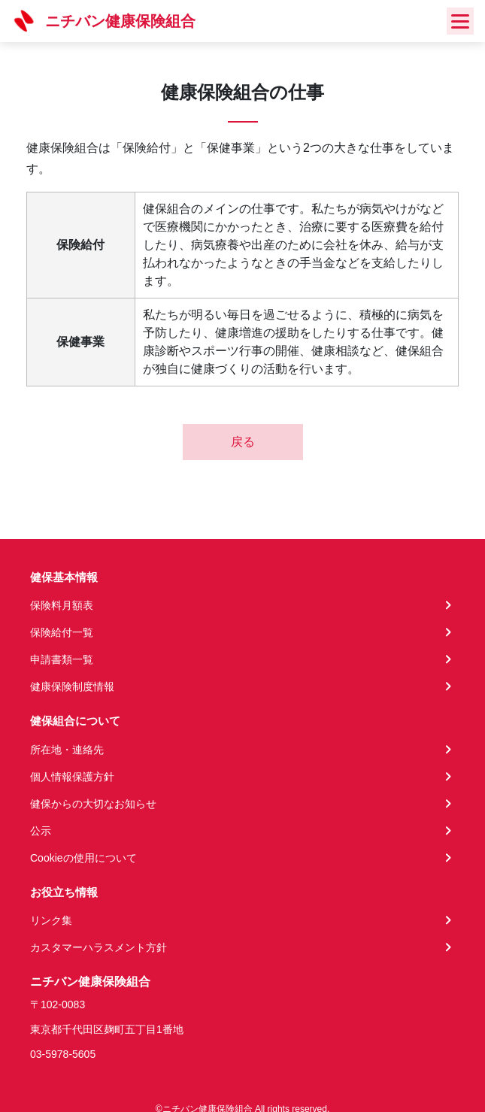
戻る (243, 441)
